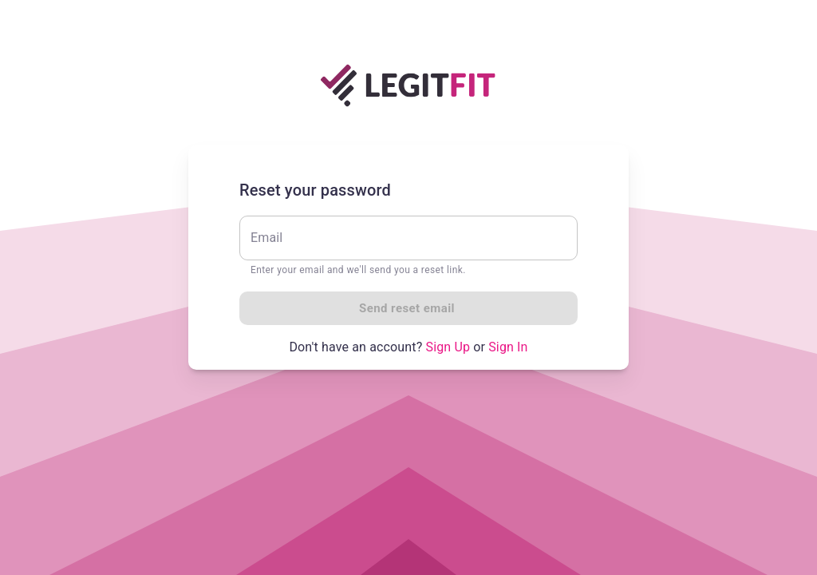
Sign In (507, 347)
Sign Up (448, 347)
